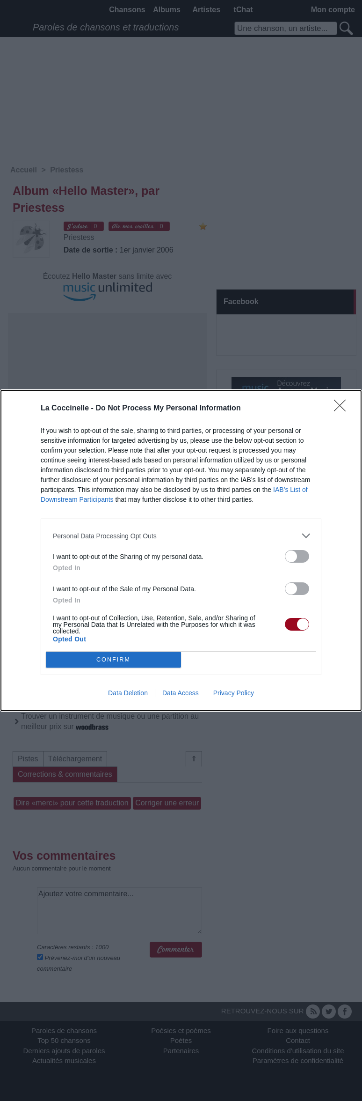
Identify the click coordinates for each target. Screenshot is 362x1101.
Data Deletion (128, 693)
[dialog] (181, 550)
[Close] (343, 408)
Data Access (180, 693)
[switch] (297, 556)
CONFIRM (113, 659)
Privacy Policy (233, 693)
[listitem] (181, 536)
